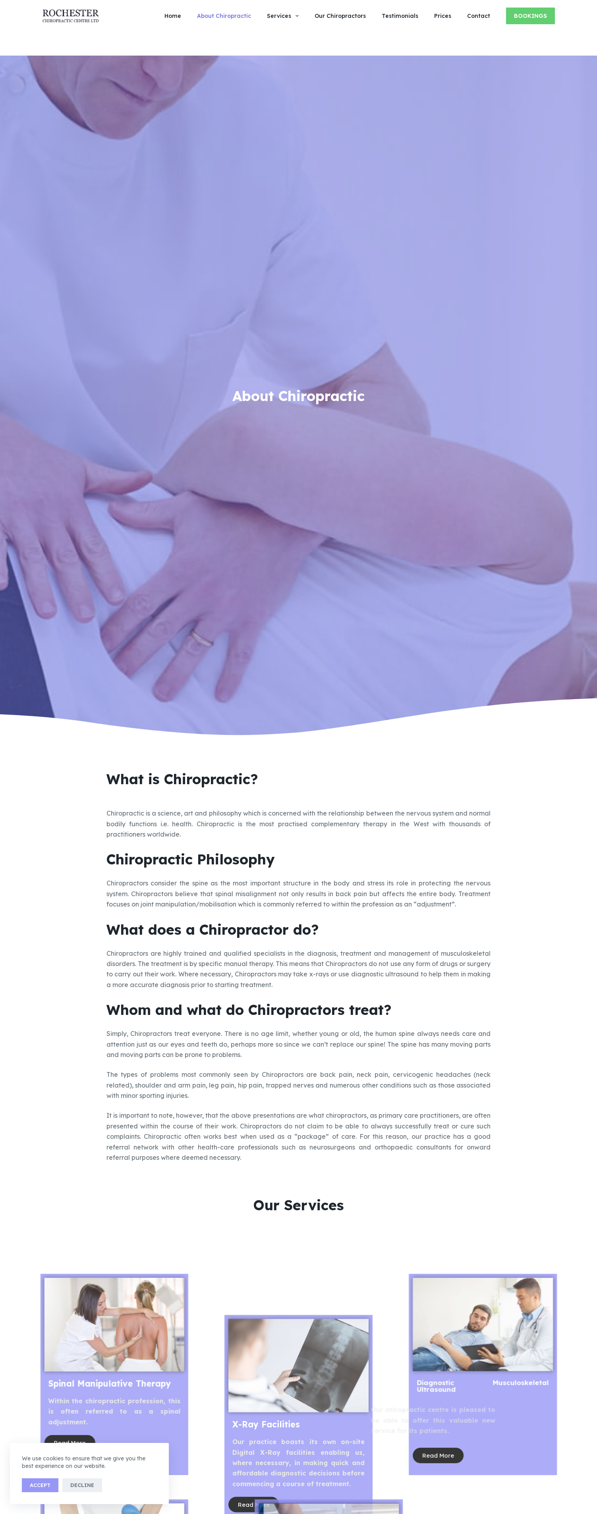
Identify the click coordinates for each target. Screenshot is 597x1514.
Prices (442, 15)
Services (284, 16)
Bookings (530, 15)
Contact (478, 15)
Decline (82, 1485)
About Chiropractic (224, 15)
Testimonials (400, 15)
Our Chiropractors (340, 15)
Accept (40, 1485)
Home (172, 15)
